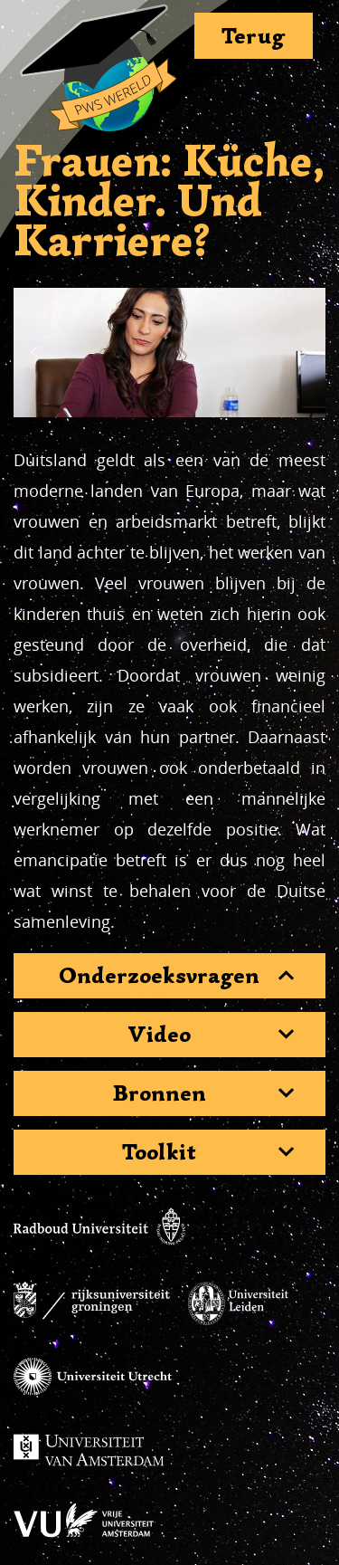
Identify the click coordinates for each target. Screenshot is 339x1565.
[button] (34, 352)
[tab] (169, 975)
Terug (253, 36)
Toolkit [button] (159, 1152)
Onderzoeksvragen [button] (159, 975)
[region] (169, 353)
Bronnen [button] (159, 1093)
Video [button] (159, 1034)
